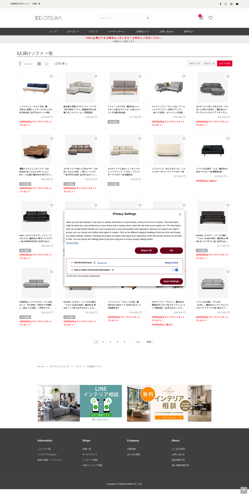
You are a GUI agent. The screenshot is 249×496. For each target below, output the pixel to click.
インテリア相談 (90, 466)
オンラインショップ (60, 372)
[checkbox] (174, 269)
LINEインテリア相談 (93, 472)
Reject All (146, 250)
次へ (140, 347)
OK (171, 250)
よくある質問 (179, 455)
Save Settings (171, 281)
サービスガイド (90, 460)
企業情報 (131, 455)
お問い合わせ (179, 460)
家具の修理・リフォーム (50, 466)
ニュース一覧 (45, 455)
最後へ (153, 347)
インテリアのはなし (48, 460)
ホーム (41, 372)
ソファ (80, 372)
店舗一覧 (87, 455)
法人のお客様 (134, 460)
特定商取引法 (179, 466)
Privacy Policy (72, 243)
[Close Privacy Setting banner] (180, 214)
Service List (102, 263)
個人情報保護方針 (181, 472)
